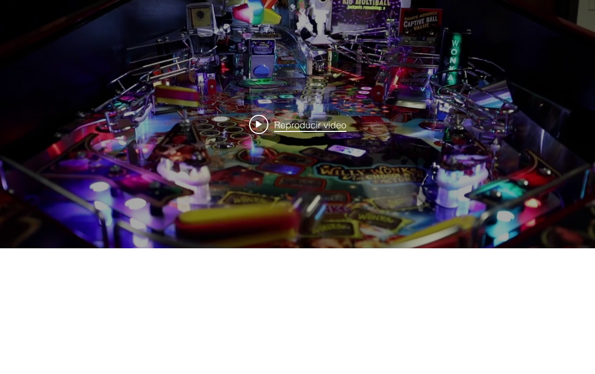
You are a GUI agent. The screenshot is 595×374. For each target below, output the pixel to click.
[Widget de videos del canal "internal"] (297, 124)
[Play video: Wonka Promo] (297, 124)
